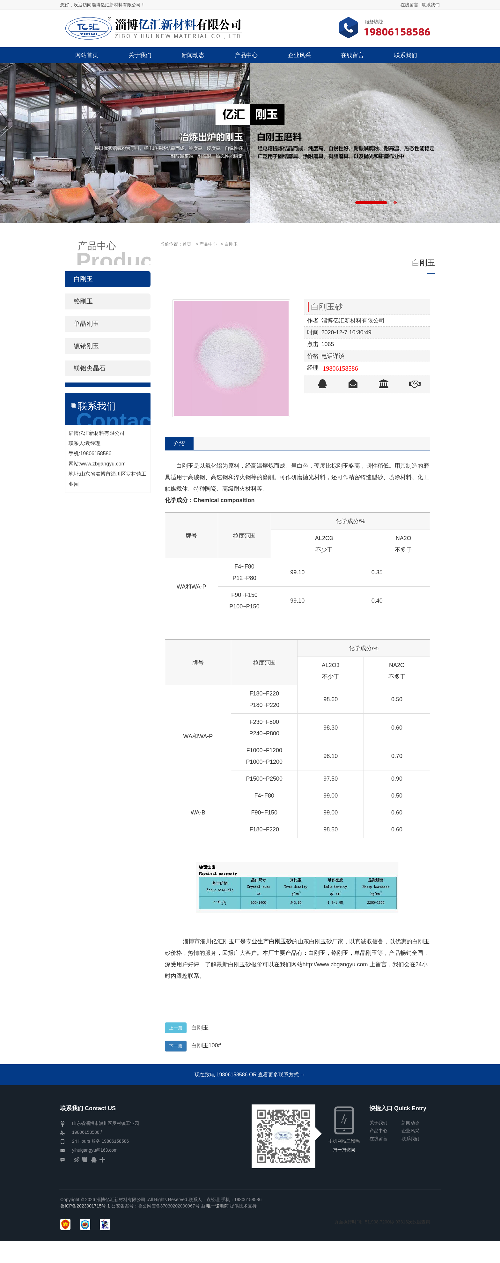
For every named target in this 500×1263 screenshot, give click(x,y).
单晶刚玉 (365, 953)
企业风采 (410, 1130)
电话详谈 (332, 356)
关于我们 (378, 1122)
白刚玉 (231, 244)
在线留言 (409, 4)
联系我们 (431, 4)
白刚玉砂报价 (245, 964)
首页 (186, 244)
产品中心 (208, 244)
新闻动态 (410, 1122)
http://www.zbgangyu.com (335, 964)
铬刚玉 (340, 953)
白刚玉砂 (280, 941)
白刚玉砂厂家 (326, 941)
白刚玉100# (206, 1045)
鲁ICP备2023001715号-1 (85, 1205)
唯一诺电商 (217, 1205)
